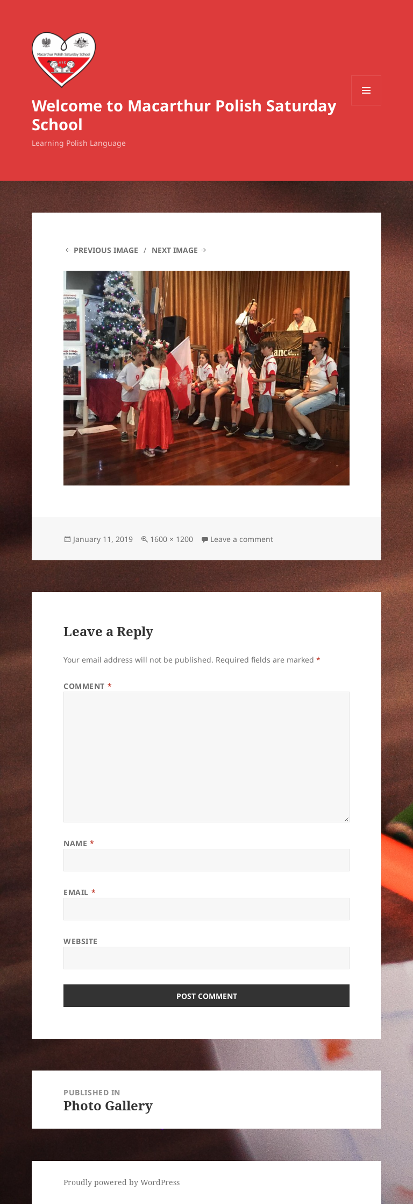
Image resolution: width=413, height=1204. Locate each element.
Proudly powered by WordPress (121, 1182)
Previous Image (106, 250)
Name (78, 843)
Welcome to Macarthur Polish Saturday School (184, 115)
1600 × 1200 (171, 539)
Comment (87, 686)
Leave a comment (241, 539)
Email (79, 892)
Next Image (175, 250)
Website (80, 941)
